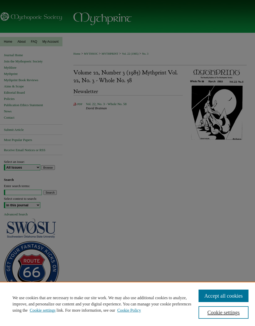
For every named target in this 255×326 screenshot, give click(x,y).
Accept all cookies (223, 296)
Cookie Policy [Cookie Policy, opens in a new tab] (129, 310)
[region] (127, 304)
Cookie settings (42, 310)
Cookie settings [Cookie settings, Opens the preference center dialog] (223, 312)
